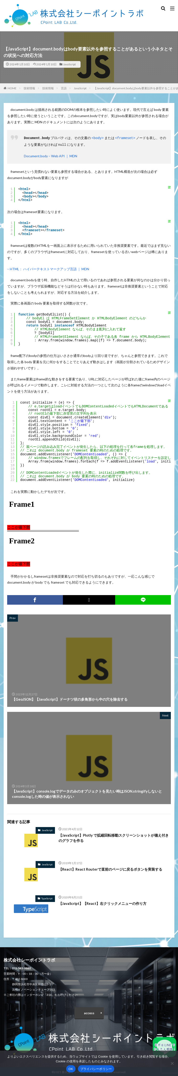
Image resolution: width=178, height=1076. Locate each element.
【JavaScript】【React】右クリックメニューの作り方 (102, 902)
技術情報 (29, 88)
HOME (12, 88)
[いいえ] (172, 1063)
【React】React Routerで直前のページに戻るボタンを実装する (110, 868)
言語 (64, 88)
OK (71, 1069)
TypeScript (47, 897)
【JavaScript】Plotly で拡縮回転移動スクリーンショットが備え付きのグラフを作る (114, 837)
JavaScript (69, 64)
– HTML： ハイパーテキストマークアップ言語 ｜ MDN (48, 268)
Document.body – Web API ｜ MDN (50, 155)
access (89, 1012)
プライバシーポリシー (96, 1069)
